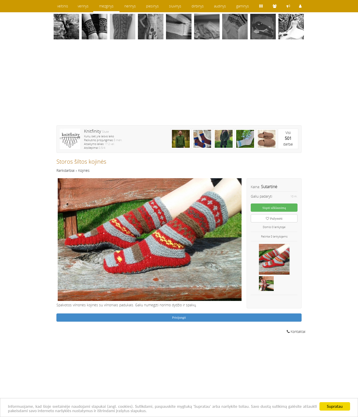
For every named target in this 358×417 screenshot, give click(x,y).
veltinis (62, 6)
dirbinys (198, 6)
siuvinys (175, 6)
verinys (83, 6)
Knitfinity (92, 131)
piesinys (152, 6)
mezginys (106, 6)
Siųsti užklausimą (274, 207)
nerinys (130, 6)
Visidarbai (288, 138)
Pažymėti (274, 218)
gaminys (242, 6)
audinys (220, 6)
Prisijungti (179, 317)
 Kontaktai (296, 331)
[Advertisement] (179, 85)
